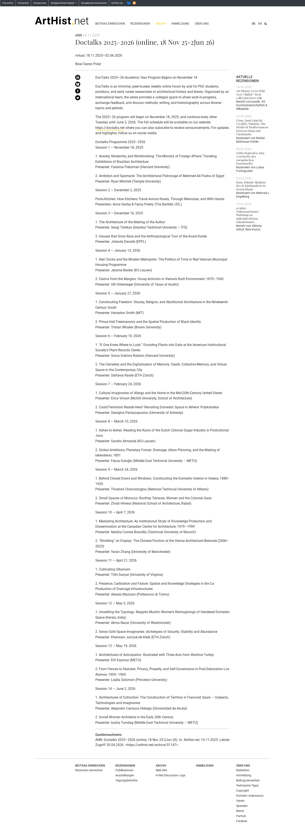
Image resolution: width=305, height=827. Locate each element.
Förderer (241, 821)
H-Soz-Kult (23, 3)
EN (260, 23)
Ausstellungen (124, 775)
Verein (240, 800)
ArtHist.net (117, 3)
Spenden (242, 805)
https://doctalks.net (110, 128)
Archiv (160, 23)
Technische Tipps (247, 785)
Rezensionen (140, 23)
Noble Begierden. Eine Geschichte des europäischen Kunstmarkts (250, 158)
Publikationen (124, 770)
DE (253, 23)
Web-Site (161, 770)
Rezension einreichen (89, 770)
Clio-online (7, 3)
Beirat (240, 811)
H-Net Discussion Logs (170, 775)
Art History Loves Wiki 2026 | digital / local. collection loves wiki (250, 94)
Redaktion (243, 770)
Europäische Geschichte (94, 3)
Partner (241, 816)
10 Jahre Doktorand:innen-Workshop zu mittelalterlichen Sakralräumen (248, 215)
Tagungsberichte (126, 780)
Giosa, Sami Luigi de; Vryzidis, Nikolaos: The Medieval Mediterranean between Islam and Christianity (252, 127)
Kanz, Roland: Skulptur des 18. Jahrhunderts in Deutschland (251, 185)
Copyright (242, 790)
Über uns (202, 23)
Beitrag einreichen (110, 23)
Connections (39, 3)
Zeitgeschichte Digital (63, 3)
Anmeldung (180, 23)
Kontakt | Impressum (249, 795)
